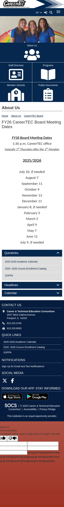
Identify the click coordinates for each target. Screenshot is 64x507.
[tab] (32, 253)
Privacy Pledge (47, 409)
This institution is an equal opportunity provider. (32, 416)
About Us (16, 116)
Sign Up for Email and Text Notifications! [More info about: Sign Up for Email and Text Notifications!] (23, 366)
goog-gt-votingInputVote (41, 461)
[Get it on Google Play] (36, 396)
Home (5, 116)
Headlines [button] (15, 285)
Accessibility (30, 409)
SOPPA (9, 275)
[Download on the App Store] (12, 396)
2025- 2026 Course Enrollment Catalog (25, 268)
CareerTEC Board (33, 116)
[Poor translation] (12, 439)
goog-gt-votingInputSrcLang (43, 452)
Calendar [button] (14, 293)
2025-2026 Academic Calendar (21, 261)
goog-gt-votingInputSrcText (43, 456)
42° (39, 12)
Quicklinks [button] (15, 253)
